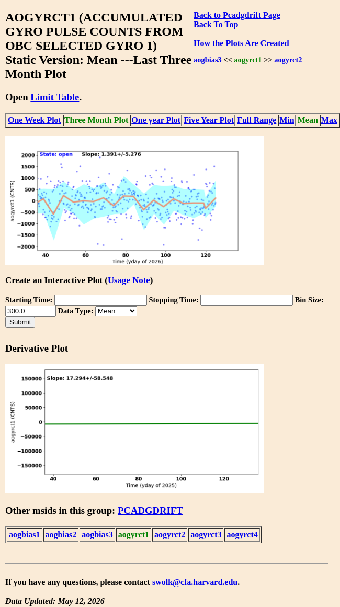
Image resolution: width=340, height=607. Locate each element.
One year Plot (155, 120)
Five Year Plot (209, 120)
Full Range (256, 120)
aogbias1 (24, 534)
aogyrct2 (288, 59)
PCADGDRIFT (150, 510)
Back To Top (216, 24)
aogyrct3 (205, 534)
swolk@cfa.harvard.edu (194, 582)
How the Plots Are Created (241, 43)
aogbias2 (61, 534)
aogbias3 (208, 59)
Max (329, 120)
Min (286, 120)
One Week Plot (34, 120)
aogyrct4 (241, 534)
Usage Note (129, 280)
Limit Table (54, 97)
